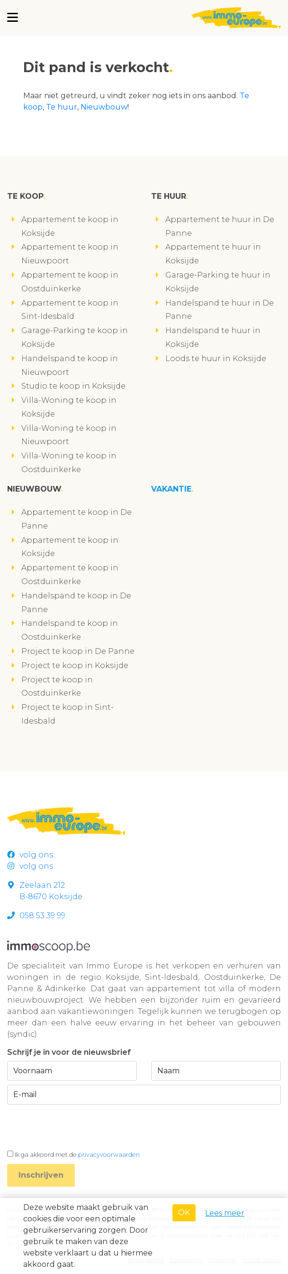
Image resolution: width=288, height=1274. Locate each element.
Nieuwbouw (104, 107)
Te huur (61, 107)
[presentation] (79, 1126)
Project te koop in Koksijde (74, 665)
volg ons (30, 854)
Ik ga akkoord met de (77, 1154)
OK (184, 1212)
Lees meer (224, 1213)
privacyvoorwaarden (109, 1154)
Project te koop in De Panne (78, 651)
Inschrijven (40, 1175)
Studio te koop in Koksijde (73, 386)
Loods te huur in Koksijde (215, 358)
